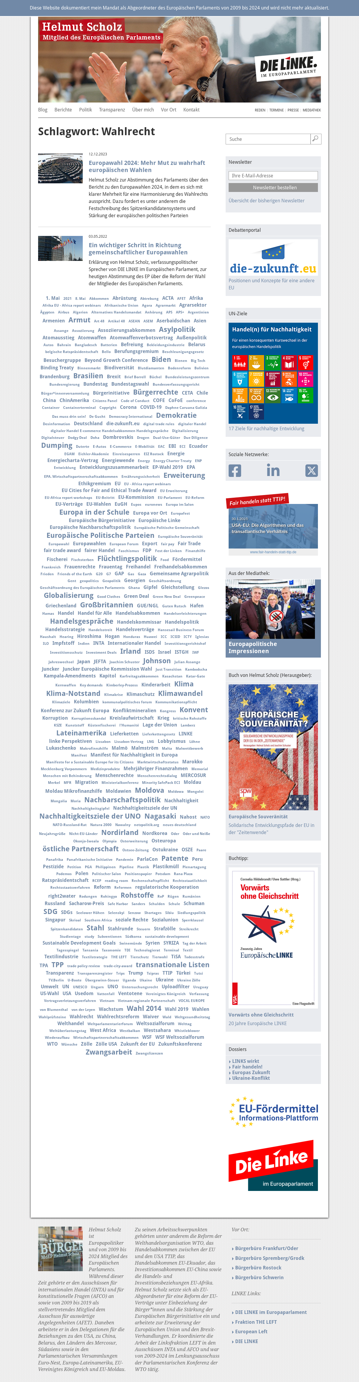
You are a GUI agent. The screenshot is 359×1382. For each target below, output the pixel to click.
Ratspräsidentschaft (65, 880)
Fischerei (57, 559)
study (89, 937)
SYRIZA (171, 943)
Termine (276, 110)
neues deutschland (179, 825)
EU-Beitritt (105, 498)
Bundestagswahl (130, 384)
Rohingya (109, 896)
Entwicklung (65, 468)
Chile (202, 393)
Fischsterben (82, 560)
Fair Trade (189, 543)
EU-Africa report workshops (68, 498)
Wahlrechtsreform (118, 1016)
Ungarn (97, 987)
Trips (120, 973)
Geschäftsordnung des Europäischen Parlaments (82, 588)
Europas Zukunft (251, 1072)
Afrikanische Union (121, 305)
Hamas (48, 614)
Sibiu (169, 913)
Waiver (151, 1016)
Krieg (163, 718)
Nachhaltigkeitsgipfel (90, 808)
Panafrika (54, 860)
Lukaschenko (61, 748)
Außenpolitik (192, 338)
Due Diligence (196, 438)
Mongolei (195, 792)
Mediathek (312, 110)
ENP (198, 461)
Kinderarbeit (156, 685)
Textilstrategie (94, 957)
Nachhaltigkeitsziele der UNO (90, 816)
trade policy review (83, 966)
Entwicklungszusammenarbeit (114, 467)
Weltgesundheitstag (192, 1017)
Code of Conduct (135, 401)
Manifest (79, 755)
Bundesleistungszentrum (187, 377)
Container (51, 408)
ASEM (148, 321)
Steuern (143, 929)
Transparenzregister (95, 973)
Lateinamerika (81, 733)
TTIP (168, 973)
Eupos (136, 504)
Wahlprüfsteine (52, 1017)
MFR (67, 783)
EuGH (121, 504)
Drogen (143, 438)
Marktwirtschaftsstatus (158, 762)
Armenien (54, 321)
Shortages (153, 913)
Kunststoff (74, 725)
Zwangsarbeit (109, 1052)
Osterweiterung (134, 841)
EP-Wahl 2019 (167, 467)
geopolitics (89, 581)
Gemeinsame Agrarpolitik (179, 573)
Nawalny (122, 825)
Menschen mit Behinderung (67, 776)
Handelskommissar (139, 622)
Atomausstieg (58, 338)
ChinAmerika (74, 400)
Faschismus (128, 551)
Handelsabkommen (137, 613)
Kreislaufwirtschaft (132, 718)
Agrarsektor (193, 305)
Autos (48, 345)
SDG (50, 911)
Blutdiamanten (151, 368)
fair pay (167, 544)
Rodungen (88, 896)
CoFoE (175, 400)
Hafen (197, 606)
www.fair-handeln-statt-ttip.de (273, 552)
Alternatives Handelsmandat (116, 312)
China (49, 400)
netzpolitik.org (146, 825)
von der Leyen (83, 1010)
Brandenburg (55, 376)
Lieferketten (124, 734)
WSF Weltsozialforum (179, 1037)
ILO (46, 644)
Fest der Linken (168, 551)
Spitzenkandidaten (67, 929)
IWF (195, 652)
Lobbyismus (172, 741)
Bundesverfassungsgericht (176, 384)
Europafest (180, 513)
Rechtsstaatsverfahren (70, 887)
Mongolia (59, 801)
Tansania (90, 950)
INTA (98, 643)
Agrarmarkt (166, 305)
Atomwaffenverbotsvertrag (141, 338)
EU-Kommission (136, 497)
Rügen (173, 896)
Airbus (63, 312)
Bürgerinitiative (111, 393)
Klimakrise (113, 695)
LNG (150, 742)
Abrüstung (125, 298)
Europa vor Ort (150, 513)
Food (164, 560)
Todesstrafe (194, 957)
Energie (176, 453)
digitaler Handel (192, 424)
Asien (200, 321)
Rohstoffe (137, 895)
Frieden (47, 574)
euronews (153, 504)
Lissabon (103, 742)
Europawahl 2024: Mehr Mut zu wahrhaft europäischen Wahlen (147, 166)
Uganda (129, 980)
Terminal (171, 950)
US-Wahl (49, 993)
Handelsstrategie (65, 629)
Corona (128, 407)
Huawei (150, 637)
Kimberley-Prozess (122, 685)
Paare (201, 850)
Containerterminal (79, 408)
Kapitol (107, 676)
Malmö (120, 748)
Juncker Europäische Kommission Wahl (107, 669)
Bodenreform (179, 368)
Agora (147, 305)
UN (65, 986)
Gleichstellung (177, 587)
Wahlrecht (81, 1016)
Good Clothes (108, 597)
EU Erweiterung (174, 491)
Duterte (82, 447)
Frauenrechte (79, 567)
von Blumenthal (54, 1010)
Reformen (123, 887)
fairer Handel (100, 550)
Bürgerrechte (155, 392)
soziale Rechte (131, 920)
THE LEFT (119, 957)
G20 (99, 574)
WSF (147, 1037)
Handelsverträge (135, 629)
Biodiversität (119, 368)
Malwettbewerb (189, 748)
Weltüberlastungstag (67, 1031)
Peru (197, 859)
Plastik (143, 867)
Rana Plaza (183, 874)
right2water (62, 896)
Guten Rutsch (174, 606)
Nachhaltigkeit (181, 800)
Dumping (56, 445)
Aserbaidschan (173, 321)
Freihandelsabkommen (180, 567)
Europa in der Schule (94, 512)
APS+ (180, 312)
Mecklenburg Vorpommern (64, 769)
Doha (94, 438)
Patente (174, 858)
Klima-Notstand (73, 693)
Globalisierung (68, 595)
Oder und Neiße (196, 834)
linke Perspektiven (70, 741)
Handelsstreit (100, 630)
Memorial (199, 769)
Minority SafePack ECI (161, 783)
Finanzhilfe (195, 551)
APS (169, 312)
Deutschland (88, 423)
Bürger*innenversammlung (65, 393)
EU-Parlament (170, 498)
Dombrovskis (118, 437)
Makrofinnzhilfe (94, 748)
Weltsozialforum (155, 1023)
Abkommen (99, 299)
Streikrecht (189, 929)
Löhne (194, 742)
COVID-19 (151, 407)
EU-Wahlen (98, 504)
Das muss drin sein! (69, 417)
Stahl (95, 928)
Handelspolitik (182, 622)
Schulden (157, 904)
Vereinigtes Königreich (166, 994)
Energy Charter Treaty (172, 461)
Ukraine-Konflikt (251, 1078)
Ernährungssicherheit (140, 477)
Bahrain (64, 345)
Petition (74, 867)
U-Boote (75, 980)
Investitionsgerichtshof (185, 644)
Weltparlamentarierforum (110, 1024)
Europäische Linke (159, 520)
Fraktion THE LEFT (256, 1322)
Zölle (86, 1044)
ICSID (175, 637)
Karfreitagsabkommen (139, 676)
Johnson (157, 661)
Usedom (84, 993)
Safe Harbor (118, 904)
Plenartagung (194, 867)
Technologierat (147, 950)
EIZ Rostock (154, 454)
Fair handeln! (247, 1067)
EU (118, 483)
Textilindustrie (61, 956)
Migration (86, 782)
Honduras (131, 637)
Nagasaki (160, 816)
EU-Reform (194, 498)
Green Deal (136, 596)
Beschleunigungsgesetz (183, 352)
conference (196, 401)
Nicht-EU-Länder (83, 834)
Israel (164, 652)
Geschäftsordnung (165, 581)
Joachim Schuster (125, 662)
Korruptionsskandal (88, 718)
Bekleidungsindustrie (166, 345)
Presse (293, 110)
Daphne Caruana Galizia (186, 408)
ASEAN (134, 321)
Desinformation (56, 424)
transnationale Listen (173, 965)
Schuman (194, 903)
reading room (116, 881)
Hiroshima (89, 636)
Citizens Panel (105, 401)
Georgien (134, 580)
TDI (127, 950)
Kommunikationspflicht (176, 702)
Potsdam (162, 874)
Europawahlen (89, 543)
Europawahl (59, 544)
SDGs (67, 912)
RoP (160, 896)
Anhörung (154, 312)
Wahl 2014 (144, 1008)
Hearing (67, 637)
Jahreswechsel (61, 662)
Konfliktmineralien (134, 710)
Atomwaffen (92, 338)
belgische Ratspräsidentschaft (71, 352)
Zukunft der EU (138, 1044)
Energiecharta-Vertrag (72, 460)
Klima (184, 684)
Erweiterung (184, 475)
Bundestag (95, 384)
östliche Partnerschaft (81, 849)
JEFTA (100, 661)
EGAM (69, 454)
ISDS (149, 652)
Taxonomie (111, 950)
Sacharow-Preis (86, 903)
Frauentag (110, 567)
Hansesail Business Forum (181, 630)
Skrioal (75, 920)
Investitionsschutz (66, 652)
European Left (251, 1331)
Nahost (188, 817)
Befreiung (132, 344)
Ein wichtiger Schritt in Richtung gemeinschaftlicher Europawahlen (138, 249)
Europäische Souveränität (180, 537)
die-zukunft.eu (123, 423)
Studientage (70, 937)
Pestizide (53, 866)
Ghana (134, 588)
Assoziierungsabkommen (126, 330)
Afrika (196, 298)
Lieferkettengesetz (158, 734)
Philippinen (106, 867)
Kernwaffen (65, 685)
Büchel (155, 377)
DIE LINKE (246, 1341)
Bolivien (201, 368)
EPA (191, 467)
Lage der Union (160, 725)
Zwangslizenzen (149, 1053)
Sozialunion (165, 920)
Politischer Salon (106, 874)
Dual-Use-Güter (166, 438)
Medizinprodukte (105, 769)
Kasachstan (172, 676)
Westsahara (157, 1030)
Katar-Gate (195, 676)
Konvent (194, 710)
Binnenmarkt (89, 368)
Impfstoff (63, 643)
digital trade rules (158, 424)
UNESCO (80, 987)
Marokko (192, 762)
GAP (119, 573)
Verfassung (199, 994)
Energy (144, 461)
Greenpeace (194, 597)
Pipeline (126, 867)
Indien (84, 644)
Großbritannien (106, 605)
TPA (44, 965)
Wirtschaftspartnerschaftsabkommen (106, 1038)
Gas (131, 574)
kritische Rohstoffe (190, 718)
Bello (106, 352)
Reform (102, 887)
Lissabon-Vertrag (128, 742)
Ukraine (165, 980)
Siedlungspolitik (191, 913)
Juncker (50, 669)
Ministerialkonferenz (120, 783)
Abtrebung (149, 299)
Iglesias (202, 637)
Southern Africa (98, 920)
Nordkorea (154, 833)
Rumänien (191, 896)
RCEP (96, 881)
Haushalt (48, 637)
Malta (167, 748)
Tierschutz (139, 957)
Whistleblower (187, 1031)
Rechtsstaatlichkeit (190, 881)
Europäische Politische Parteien (100, 535)
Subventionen (110, 937)
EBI (172, 446)
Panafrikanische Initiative (90, 860)
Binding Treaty (57, 368)
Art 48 (99, 321)
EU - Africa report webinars (147, 484)
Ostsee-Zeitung (135, 850)
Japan (83, 661)
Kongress (168, 711)
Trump (135, 973)
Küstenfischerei (102, 725)
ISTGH (182, 652)
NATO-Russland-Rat (70, 825)
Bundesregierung (64, 384)
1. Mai (53, 298)
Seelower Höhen (90, 913)
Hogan (112, 636)
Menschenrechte (114, 775)
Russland (55, 903)
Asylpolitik (177, 329)
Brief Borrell (135, 377)
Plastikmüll (166, 866)
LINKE (186, 734)
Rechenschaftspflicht (150, 881)
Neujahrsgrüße (52, 834)
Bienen (181, 361)
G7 (108, 574)
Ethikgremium (94, 483)
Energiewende (118, 460)
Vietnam (107, 1001)
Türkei (183, 973)
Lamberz (188, 725)
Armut (79, 320)
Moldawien (118, 791)
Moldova (149, 790)
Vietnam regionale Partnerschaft (146, 1001)
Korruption (55, 718)
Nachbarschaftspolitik (122, 800)
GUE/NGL (148, 606)
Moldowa (176, 792)
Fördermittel (187, 559)
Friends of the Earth (74, 574)
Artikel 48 (116, 321)
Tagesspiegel (68, 950)
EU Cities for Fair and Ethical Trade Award (109, 490)
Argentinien (198, 312)
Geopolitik (111, 581)
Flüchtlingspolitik (127, 558)
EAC (161, 447)
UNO (112, 986)
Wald (167, 1017)
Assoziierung (83, 331)
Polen (81, 873)
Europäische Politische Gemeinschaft (166, 528)
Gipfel (150, 587)
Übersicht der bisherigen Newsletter (267, 201)
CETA (187, 393)
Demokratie (176, 415)
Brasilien (88, 376)
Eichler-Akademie (93, 454)
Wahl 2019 (176, 1009)
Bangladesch (86, 345)
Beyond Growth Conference (116, 360)
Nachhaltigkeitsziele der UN (145, 808)
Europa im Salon (180, 504)
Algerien (80, 312)
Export (149, 543)
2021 (67, 299)
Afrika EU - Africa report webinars (72, 305)
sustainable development (167, 937)
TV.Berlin (56, 980)
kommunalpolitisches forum (127, 702)
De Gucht (97, 417)
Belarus (196, 344)
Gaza (142, 574)
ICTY (188, 637)
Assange (61, 331)
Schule (174, 904)
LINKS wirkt (245, 1061)
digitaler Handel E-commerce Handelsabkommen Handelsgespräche (109, 431)
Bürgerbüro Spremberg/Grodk (269, 1258)
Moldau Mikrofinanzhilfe (73, 791)
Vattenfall (106, 994)
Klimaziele (61, 702)
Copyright (107, 408)
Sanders (138, 904)
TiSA (176, 956)
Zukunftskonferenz (180, 1044)
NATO (205, 817)
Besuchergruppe (62, 360)
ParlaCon (147, 859)
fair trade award (62, 550)
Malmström (144, 748)
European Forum (124, 544)
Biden (161, 359)
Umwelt (50, 986)
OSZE (187, 849)
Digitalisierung (185, 431)
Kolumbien (86, 702)
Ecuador (198, 446)
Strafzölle (165, 929)
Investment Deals (101, 652)
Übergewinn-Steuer (102, 980)
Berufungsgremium (136, 351)
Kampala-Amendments (70, 676)
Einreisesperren (126, 454)
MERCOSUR (193, 775)
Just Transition (169, 669)
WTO (52, 1044)
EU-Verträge (69, 504)
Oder (175, 834)
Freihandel (138, 567)
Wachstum (111, 1009)
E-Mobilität (144, 447)
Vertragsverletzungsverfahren (70, 1001)
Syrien (153, 943)
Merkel (54, 783)
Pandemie (124, 860)
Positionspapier (138, 874)
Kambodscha (196, 669)
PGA (88, 867)
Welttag (185, 1024)
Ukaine (146, 980)
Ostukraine (165, 849)
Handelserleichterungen (185, 614)
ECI (182, 447)
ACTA (168, 298)
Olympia (109, 841)
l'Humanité (129, 725)
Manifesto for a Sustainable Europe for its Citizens (90, 762)
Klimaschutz (140, 694)
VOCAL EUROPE (192, 1001)
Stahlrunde (120, 929)
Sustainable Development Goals (79, 943)
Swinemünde (130, 943)
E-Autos (99, 447)
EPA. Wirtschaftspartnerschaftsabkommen (81, 477)
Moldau (192, 782)
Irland (130, 651)
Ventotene (130, 993)
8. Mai (80, 299)
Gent (72, 581)
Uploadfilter (176, 986)
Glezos (203, 588)
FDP (147, 550)
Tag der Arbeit (194, 943)
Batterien (109, 345)
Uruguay (200, 987)
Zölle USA (106, 1044)
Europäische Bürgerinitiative (102, 520)
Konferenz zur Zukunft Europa (75, 710)
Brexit (114, 376)
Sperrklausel (193, 920)
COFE (159, 400)
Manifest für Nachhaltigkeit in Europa (134, 755)
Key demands (91, 685)
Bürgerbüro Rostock (258, 1268)
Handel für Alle (95, 613)
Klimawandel (180, 693)
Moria (76, 801)
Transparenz (60, 973)
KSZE (58, 725)
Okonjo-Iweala (86, 841)
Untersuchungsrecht (140, 987)
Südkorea (133, 937)
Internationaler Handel (134, 643)
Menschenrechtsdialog (157, 776)
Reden (260, 110)
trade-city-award (118, 966)
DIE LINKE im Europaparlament (271, 1312)
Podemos (64, 874)
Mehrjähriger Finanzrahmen (156, 768)
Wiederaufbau (57, 1038)
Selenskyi (116, 913)
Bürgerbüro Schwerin (259, 1277)
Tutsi (198, 973)
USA (67, 993)
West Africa (103, 1030)
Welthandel (70, 1023)
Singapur (55, 920)
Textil (188, 950)
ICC (164, 637)
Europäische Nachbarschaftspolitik (90, 527)
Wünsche (69, 1044)
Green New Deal (167, 597)
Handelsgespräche (81, 621)
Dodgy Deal (77, 438)
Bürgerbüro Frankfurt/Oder (266, 1248)
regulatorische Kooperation (167, 887)
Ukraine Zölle (188, 980)
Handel (66, 613)
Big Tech (198, 361)
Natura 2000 (101, 825)
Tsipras (153, 973)
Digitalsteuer (52, 438)
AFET (181, 299)
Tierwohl (160, 957)
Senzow (134, 913)
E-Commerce (121, 447)
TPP (57, 965)
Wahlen (200, 1009)
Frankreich (51, 567)
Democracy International (130, 417)
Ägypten (47, 312)
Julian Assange (187, 662)
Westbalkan (130, 1031)
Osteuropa (164, 841)
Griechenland (61, 606)
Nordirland (120, 832)
